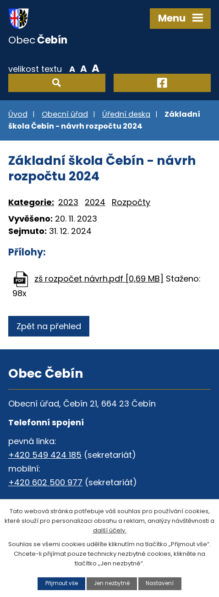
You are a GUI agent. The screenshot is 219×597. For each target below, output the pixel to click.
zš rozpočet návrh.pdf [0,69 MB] (99, 278)
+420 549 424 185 (45, 455)
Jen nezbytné (112, 583)
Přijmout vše (61, 583)
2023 (68, 202)
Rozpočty (131, 202)
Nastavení (160, 583)
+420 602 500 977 (45, 482)
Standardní (83, 68)
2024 (95, 202)
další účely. (109, 530)
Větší (95, 68)
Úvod (17, 114)
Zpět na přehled (48, 326)
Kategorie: (31, 202)
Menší (72, 68)
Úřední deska (126, 114)
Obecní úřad (65, 114)
